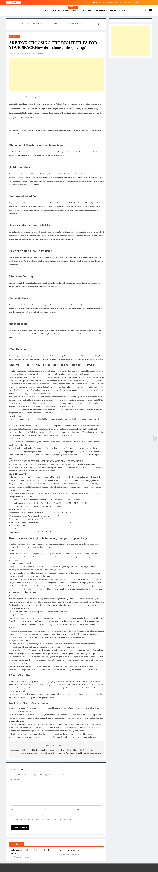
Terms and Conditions (105, 2)
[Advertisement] (56, 74)
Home (95, 2)
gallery (67, 9)
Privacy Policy (129, 2)
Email (45, 809)
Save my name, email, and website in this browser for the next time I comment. (43, 819)
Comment (15, 780)
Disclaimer (118, 2)
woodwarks (19, 24)
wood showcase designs (69, 850)
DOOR (76, 10)
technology (100, 10)
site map (138, 2)
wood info (86, 10)
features (56, 10)
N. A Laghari (14, 53)
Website (77, 809)
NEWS (122, 10)
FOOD (113, 10)
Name (14, 809)
